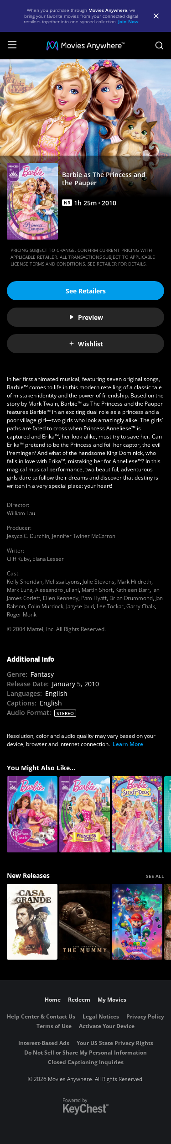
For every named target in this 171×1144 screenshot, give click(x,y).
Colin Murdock (45, 606)
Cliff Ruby (18, 559)
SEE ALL (155, 876)
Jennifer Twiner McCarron (83, 536)
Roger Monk (21, 614)
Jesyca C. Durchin (28, 536)
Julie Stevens (98, 581)
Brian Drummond (131, 598)
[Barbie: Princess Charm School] (84, 814)
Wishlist (85, 344)
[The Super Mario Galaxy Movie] (137, 922)
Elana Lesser (48, 559)
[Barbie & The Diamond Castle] (32, 814)
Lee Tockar (110, 606)
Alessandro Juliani (57, 590)
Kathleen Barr (132, 590)
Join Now (128, 21)
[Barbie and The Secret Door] (137, 814)
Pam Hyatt (94, 598)
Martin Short (97, 590)
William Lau (21, 513)
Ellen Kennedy (60, 598)
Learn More (128, 744)
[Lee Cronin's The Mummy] (84, 922)
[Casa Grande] (32, 922)
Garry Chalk (140, 606)
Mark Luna (19, 590)
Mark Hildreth (134, 581)
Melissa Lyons (62, 581)
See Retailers (86, 291)
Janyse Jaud (80, 606)
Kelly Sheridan (24, 581)
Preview (85, 317)
